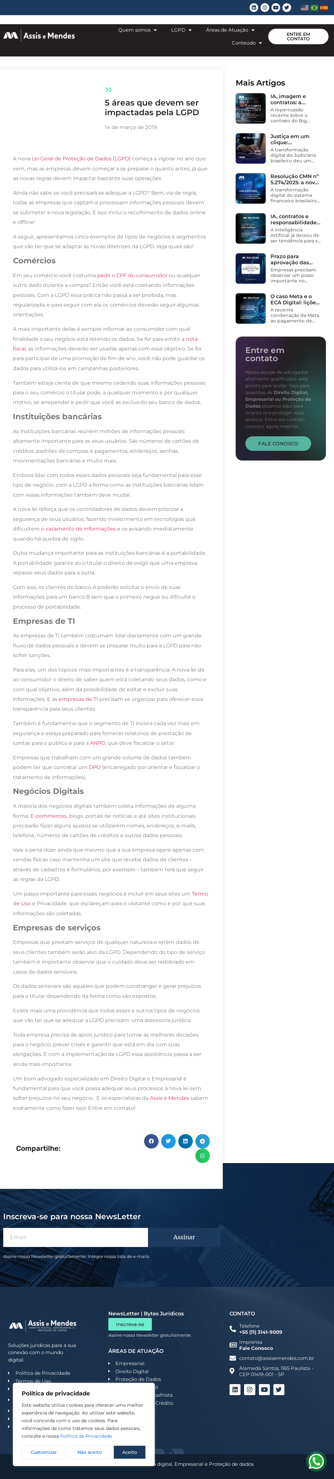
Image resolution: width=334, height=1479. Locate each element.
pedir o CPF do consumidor (132, 275)
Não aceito (89, 1452)
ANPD (97, 743)
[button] (151, 1141)
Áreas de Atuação (230, 30)
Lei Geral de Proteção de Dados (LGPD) (81, 159)
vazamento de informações (80, 529)
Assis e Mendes (169, 1098)
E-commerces (48, 816)
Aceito (129, 1452)
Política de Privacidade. (86, 1436)
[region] (84, 1424)
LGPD (181, 30)
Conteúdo (247, 43)
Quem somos (137, 30)
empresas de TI (78, 699)
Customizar (44, 1452)
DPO (95, 767)
